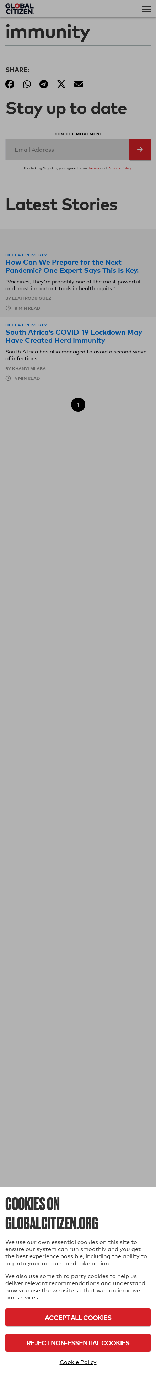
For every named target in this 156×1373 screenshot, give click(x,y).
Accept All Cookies (78, 1317)
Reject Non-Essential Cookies (78, 1342)
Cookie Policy (78, 1362)
